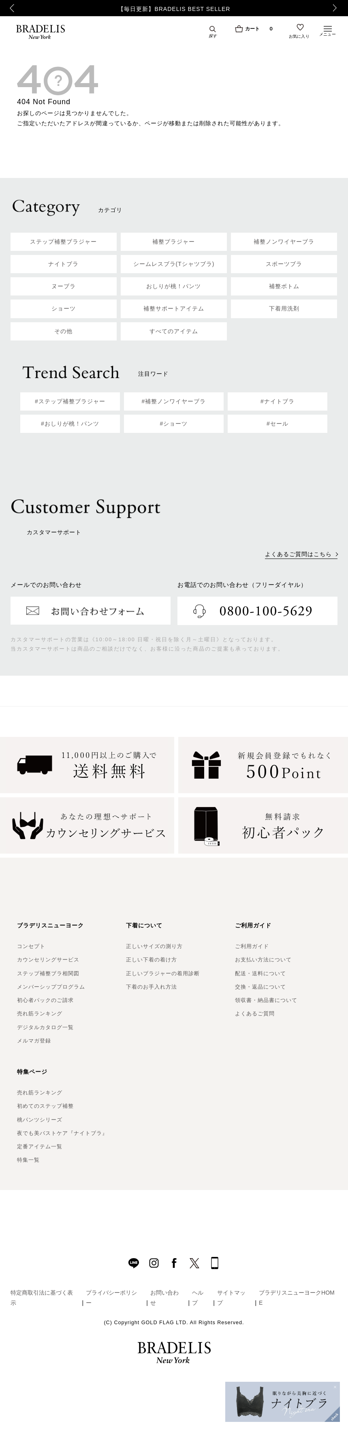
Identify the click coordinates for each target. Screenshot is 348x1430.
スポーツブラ (284, 264)
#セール (277, 423)
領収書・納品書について (266, 1000)
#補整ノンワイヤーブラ (174, 401)
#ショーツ (174, 423)
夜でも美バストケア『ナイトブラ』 (62, 1133)
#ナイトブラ (277, 401)
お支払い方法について (263, 960)
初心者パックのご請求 (45, 1000)
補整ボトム (284, 286)
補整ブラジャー (173, 241)
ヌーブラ (63, 286)
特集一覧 (28, 1160)
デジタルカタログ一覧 (45, 1027)
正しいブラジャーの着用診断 (163, 973)
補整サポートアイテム (173, 308)
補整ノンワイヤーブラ (284, 241)
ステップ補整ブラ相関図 (48, 973)
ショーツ (63, 308)
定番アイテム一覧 (39, 1146)
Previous (9, 8)
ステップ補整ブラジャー (63, 241)
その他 (63, 331)
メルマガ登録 (34, 1041)
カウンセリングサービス (48, 960)
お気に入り (299, 37)
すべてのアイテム (173, 331)
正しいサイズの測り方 (154, 946)
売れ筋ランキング (39, 1013)
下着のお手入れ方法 (151, 987)
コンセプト (31, 946)
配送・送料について (260, 973)
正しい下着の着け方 (151, 960)
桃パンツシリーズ (39, 1120)
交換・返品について (260, 987)
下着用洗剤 (284, 308)
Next (337, 8)
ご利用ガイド (252, 946)
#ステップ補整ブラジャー (70, 401)
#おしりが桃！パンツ (70, 423)
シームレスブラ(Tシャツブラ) (174, 264)
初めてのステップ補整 (45, 1106)
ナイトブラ (63, 264)
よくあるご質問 (255, 1013)
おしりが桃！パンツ (173, 286)
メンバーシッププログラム (51, 987)
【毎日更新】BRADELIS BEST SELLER (174, 9)
